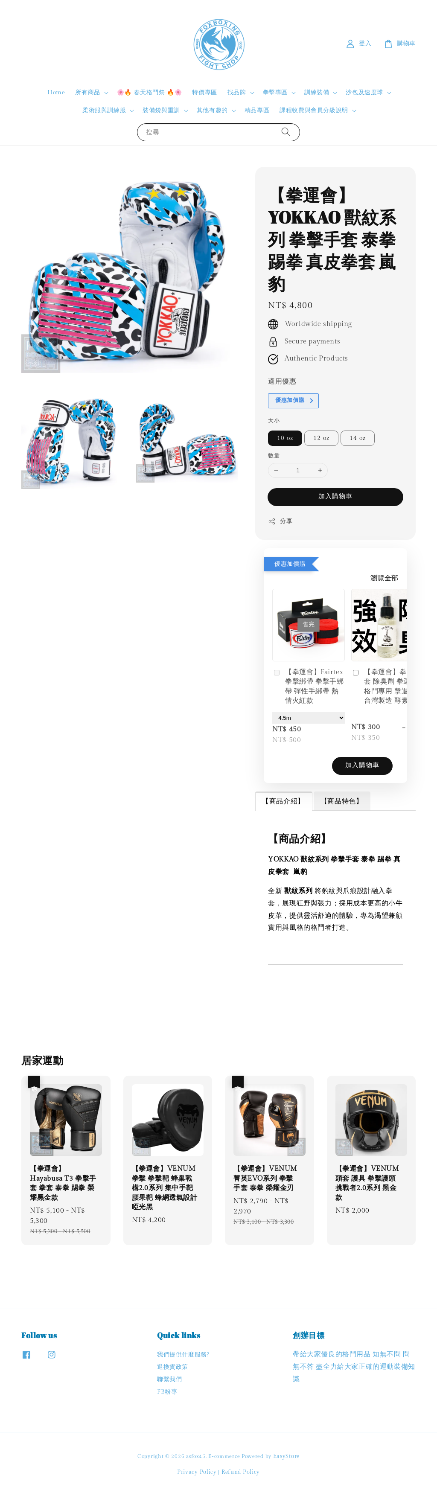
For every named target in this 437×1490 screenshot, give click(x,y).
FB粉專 (167, 1391)
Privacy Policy (197, 1472)
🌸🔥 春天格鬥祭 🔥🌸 (149, 92)
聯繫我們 (169, 1379)
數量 (274, 455)
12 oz (321, 438)
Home (56, 92)
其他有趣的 (212, 110)
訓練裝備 (316, 92)
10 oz (285, 438)
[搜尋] (286, 132)
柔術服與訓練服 (104, 110)
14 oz (358, 438)
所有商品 (87, 92)
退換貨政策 (172, 1367)
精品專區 (257, 110)
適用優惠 (282, 382)
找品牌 (236, 92)
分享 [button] (280, 521)
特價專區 (204, 92)
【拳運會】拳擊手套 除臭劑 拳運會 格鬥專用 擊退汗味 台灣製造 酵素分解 (386, 686)
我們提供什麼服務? (183, 1354)
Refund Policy (240, 1472)
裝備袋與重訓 (161, 110)
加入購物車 (335, 496)
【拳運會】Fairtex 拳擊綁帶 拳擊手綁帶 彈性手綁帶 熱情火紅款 (308, 686)
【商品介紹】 (283, 801)
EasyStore (286, 1456)
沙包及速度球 (364, 92)
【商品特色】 (341, 801)
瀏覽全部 (384, 578)
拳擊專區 (275, 92)
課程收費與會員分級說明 (314, 110)
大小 (274, 420)
